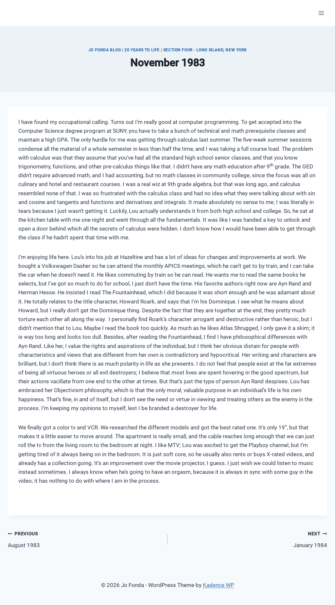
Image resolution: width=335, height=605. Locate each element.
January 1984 (250, 538)
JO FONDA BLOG (104, 50)
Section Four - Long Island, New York (205, 50)
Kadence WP (218, 585)
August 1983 (85, 538)
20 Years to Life (142, 50)
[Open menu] (321, 13)
